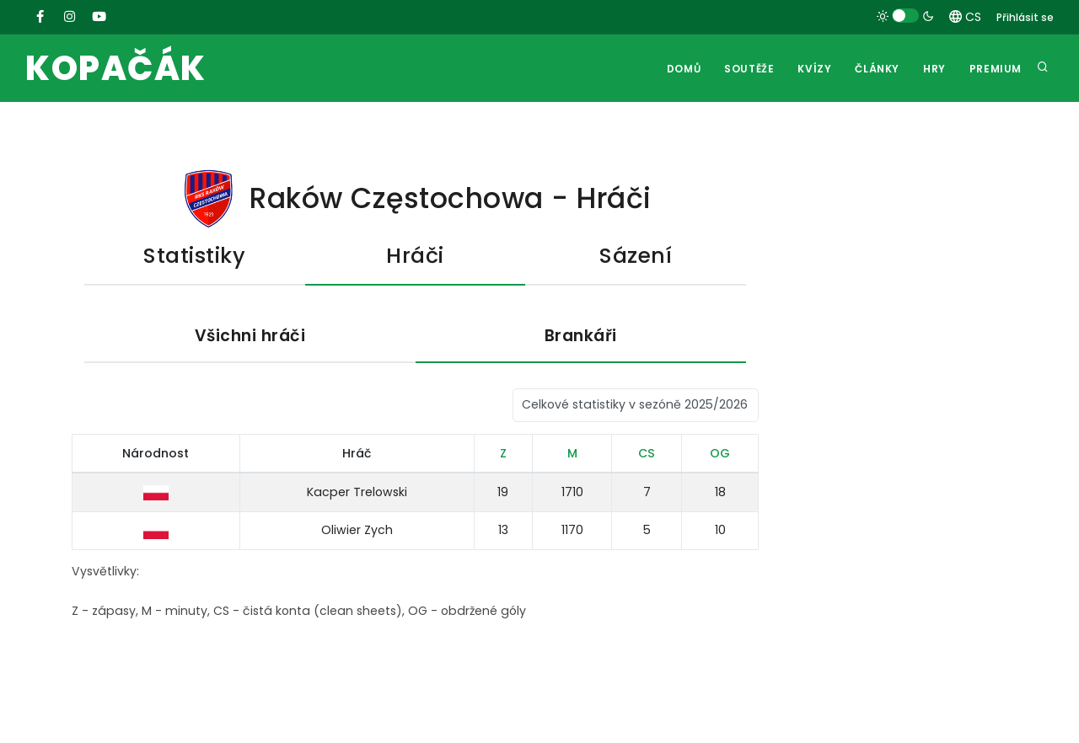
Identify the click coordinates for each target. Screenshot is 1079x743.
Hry (934, 68)
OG (720, 453)
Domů (684, 68)
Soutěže (749, 68)
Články (877, 68)
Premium (995, 68)
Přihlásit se (1025, 17)
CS (965, 16)
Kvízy (814, 68)
